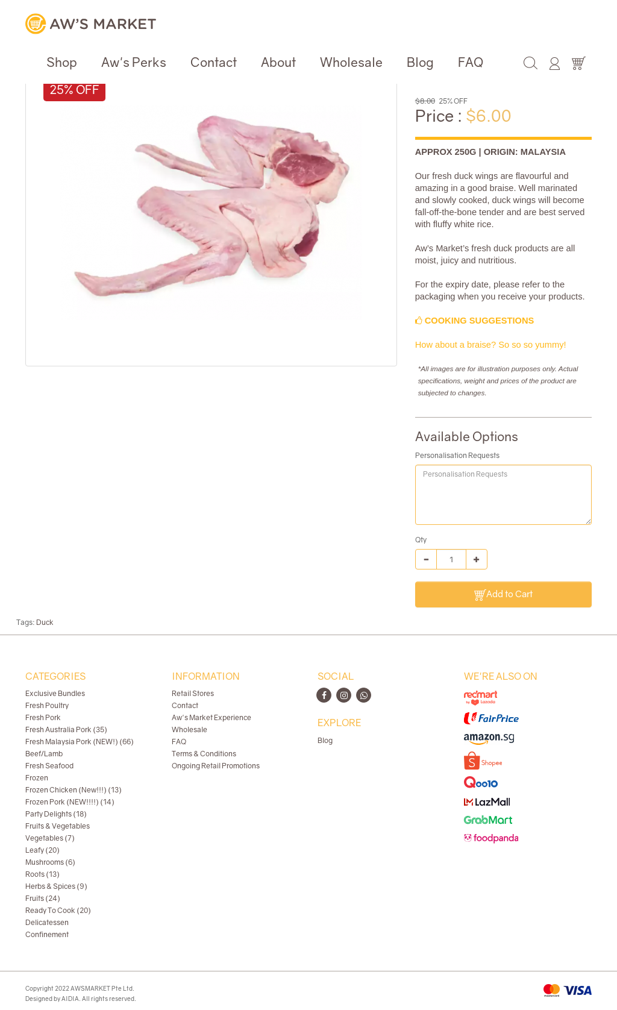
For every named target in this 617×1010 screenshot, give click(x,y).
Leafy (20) (42, 850)
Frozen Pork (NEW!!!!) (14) (69, 801)
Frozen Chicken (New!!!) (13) (73, 789)
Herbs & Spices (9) (56, 886)
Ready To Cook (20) (58, 910)
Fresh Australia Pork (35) (66, 729)
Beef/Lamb (44, 753)
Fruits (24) (42, 898)
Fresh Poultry (47, 705)
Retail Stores (193, 693)
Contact (213, 62)
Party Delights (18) (56, 813)
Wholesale (351, 62)
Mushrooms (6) (50, 862)
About (278, 62)
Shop (61, 62)
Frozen (36, 777)
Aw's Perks (133, 62)
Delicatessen (47, 922)
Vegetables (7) (50, 837)
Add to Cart (503, 594)
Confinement (47, 934)
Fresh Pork (43, 717)
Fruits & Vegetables (57, 825)
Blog (420, 62)
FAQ (470, 62)
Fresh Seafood (49, 765)
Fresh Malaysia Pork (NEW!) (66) (79, 741)
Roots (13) (42, 874)
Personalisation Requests (457, 455)
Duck (45, 622)
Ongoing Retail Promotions (216, 765)
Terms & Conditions (204, 753)
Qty (421, 539)
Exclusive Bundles (55, 693)
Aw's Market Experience (211, 717)
